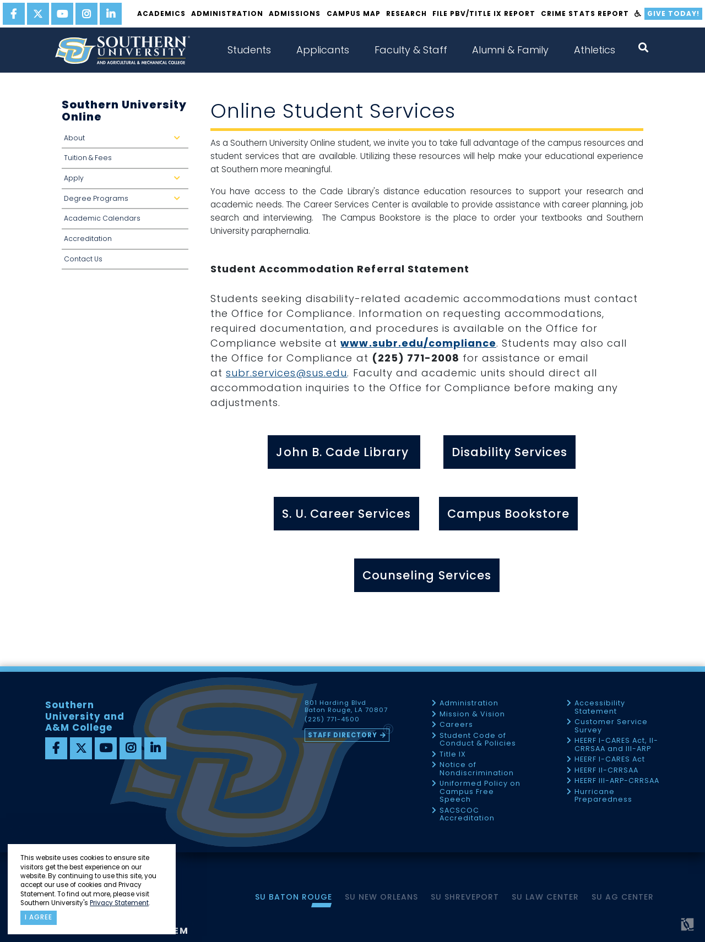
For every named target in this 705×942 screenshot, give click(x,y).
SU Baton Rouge (293, 896)
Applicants (322, 50)
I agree (38, 917)
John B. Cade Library (343, 452)
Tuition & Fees (88, 157)
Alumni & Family (510, 50)
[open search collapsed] (643, 48)
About (124, 141)
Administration (227, 13)
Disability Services (509, 452)
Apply (124, 181)
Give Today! (673, 13)
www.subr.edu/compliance (418, 343)
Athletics (594, 50)
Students (249, 50)
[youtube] (62, 14)
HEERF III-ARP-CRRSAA (616, 781)
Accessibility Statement (599, 707)
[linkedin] (111, 14)
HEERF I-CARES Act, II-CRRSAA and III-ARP (616, 745)
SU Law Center (545, 896)
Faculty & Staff (411, 50)
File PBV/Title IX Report (483, 13)
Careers (456, 725)
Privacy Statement (119, 903)
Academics (161, 13)
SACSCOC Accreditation (467, 815)
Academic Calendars (102, 218)
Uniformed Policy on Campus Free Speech (480, 792)
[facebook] (14, 14)
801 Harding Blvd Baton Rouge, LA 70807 (346, 706)
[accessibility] (638, 13)
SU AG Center (623, 896)
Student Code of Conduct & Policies (478, 740)
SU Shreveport (465, 896)
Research (406, 13)
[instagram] (86, 14)
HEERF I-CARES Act (609, 759)
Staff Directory (342, 735)
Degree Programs (124, 202)
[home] (122, 50)
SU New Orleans (381, 896)
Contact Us (83, 259)
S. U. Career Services (346, 514)
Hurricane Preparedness (603, 796)
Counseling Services (426, 575)
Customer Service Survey (611, 726)
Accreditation (88, 238)
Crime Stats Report (584, 13)
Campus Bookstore (508, 514)
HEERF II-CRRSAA (606, 770)
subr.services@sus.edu (286, 373)
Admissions (295, 13)
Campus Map (354, 13)
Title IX (453, 755)
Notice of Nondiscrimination (477, 769)
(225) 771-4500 (332, 720)
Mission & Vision (472, 714)
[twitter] (38, 14)
